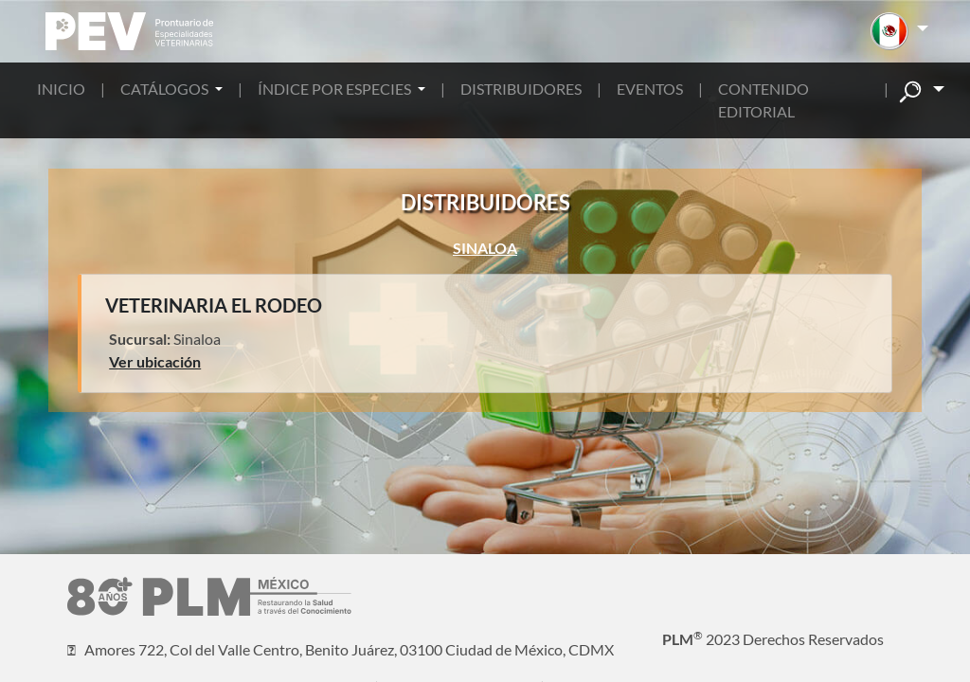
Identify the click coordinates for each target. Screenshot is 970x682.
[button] (899, 31)
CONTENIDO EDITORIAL (763, 100)
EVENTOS (650, 89)
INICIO (61, 89)
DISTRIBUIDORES (521, 89)
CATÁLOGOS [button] (165, 89)
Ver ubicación (155, 361)
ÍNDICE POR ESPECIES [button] (336, 89)
